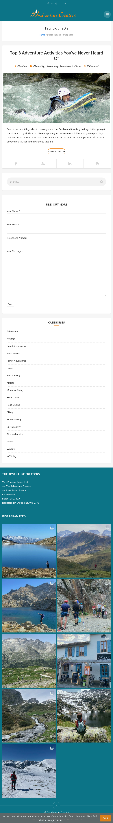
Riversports (65, 66)
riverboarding (51, 66)
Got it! (106, 818)
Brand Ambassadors (17, 346)
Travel (10, 441)
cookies (58, 820)
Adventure (22, 66)
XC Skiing (11, 456)
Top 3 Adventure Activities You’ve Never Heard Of (56, 55)
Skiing (10, 412)
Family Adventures (16, 360)
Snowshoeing (14, 419)
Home (42, 34)
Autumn (11, 338)
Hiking (10, 368)
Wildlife (11, 448)
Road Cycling (13, 404)
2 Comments (93, 66)
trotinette (76, 66)
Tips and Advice (15, 434)
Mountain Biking (15, 390)
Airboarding (38, 66)
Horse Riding (13, 375)
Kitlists (10, 382)
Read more (56, 151)
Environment (13, 353)
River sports (13, 397)
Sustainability (13, 426)
